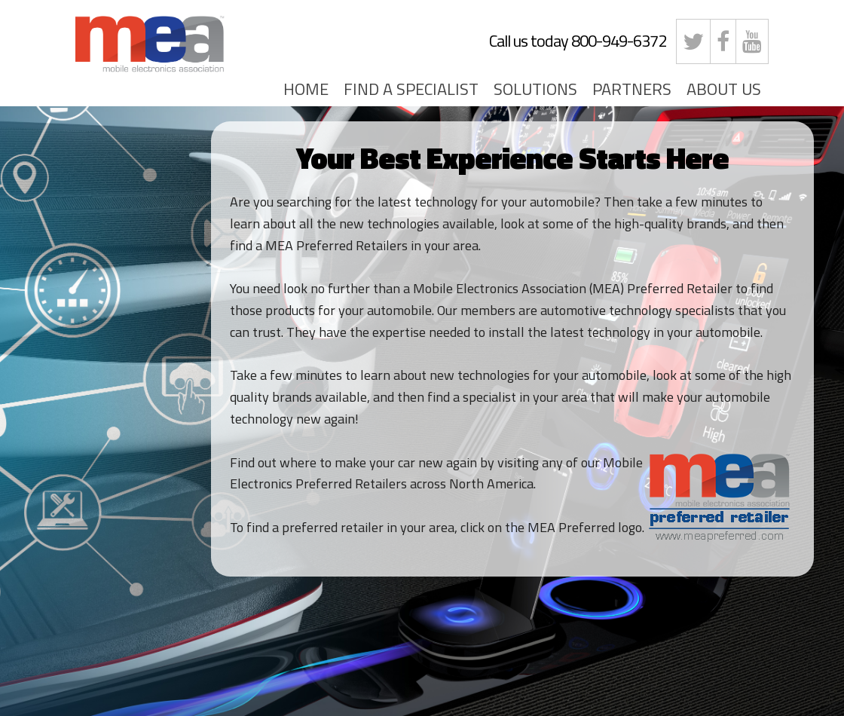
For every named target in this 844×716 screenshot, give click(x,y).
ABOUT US (724, 89)
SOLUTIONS (535, 89)
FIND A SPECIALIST (411, 89)
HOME (306, 89)
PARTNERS (631, 89)
